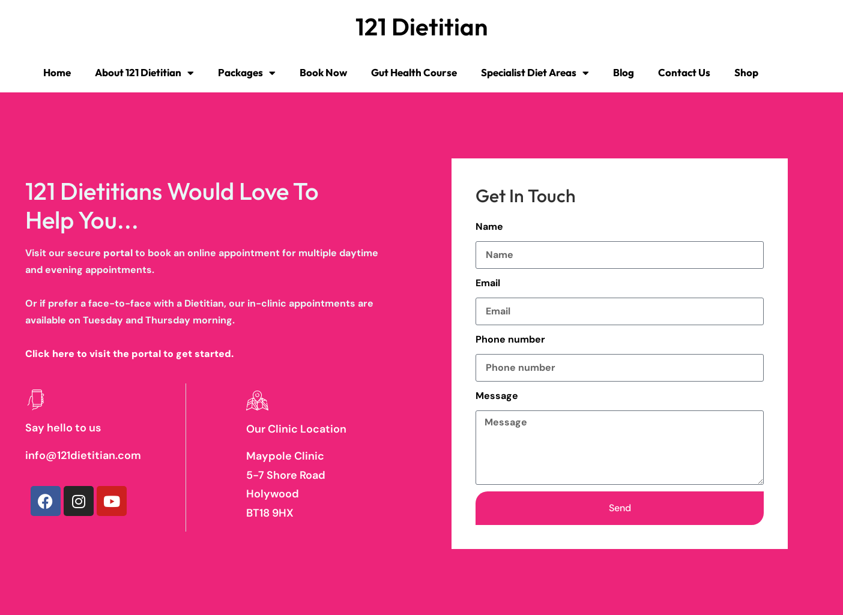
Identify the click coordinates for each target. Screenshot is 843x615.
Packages (247, 73)
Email (488, 283)
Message (497, 395)
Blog (623, 72)
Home (57, 72)
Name (489, 226)
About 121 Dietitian (144, 73)
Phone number (510, 339)
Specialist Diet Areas (535, 73)
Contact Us (684, 72)
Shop (746, 72)
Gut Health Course (414, 72)
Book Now (323, 72)
